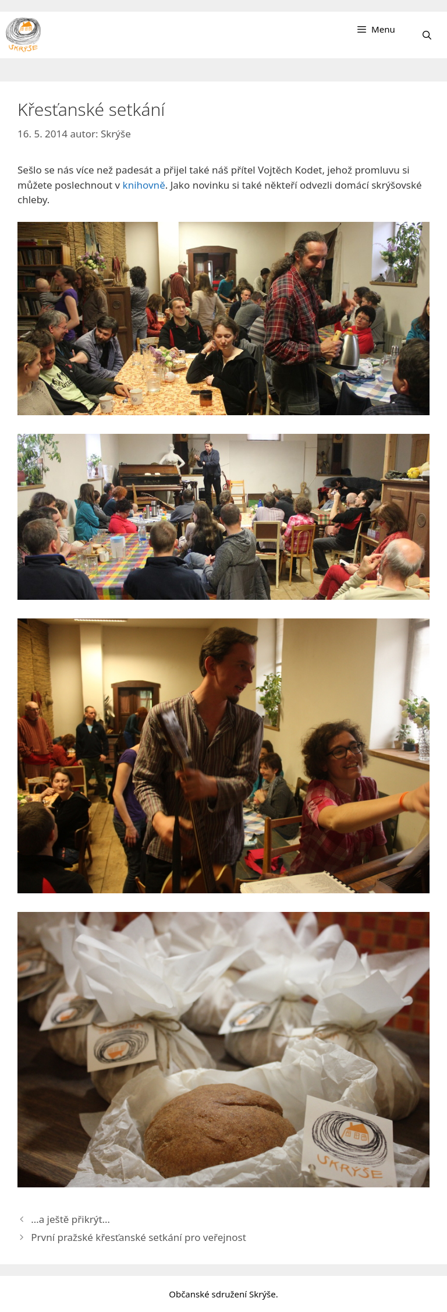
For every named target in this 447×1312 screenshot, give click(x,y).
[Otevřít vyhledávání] (427, 35)
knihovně (144, 185)
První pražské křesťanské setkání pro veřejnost (138, 1237)
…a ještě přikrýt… (70, 1219)
